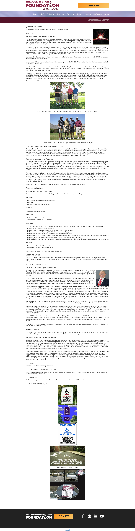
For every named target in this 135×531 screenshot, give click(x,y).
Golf (42, 14)
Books (35, 14)
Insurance (60, 14)
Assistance (50, 14)
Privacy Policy (67, 530)
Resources (70, 14)
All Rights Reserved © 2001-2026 (73, 529)
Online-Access (63, 529)
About (28, 14)
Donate (79, 14)
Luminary (88, 14)
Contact (106, 14)
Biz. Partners (97, 14)
